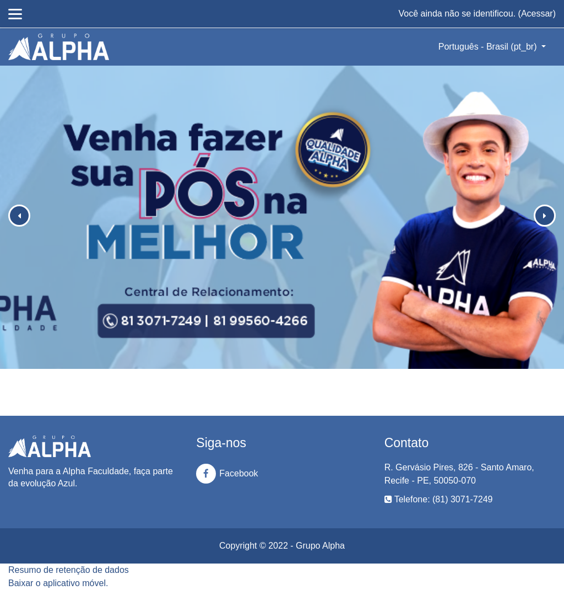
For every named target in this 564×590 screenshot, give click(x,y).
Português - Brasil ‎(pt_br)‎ (488, 46)
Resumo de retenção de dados (68, 570)
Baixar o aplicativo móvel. (58, 583)
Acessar (537, 13)
